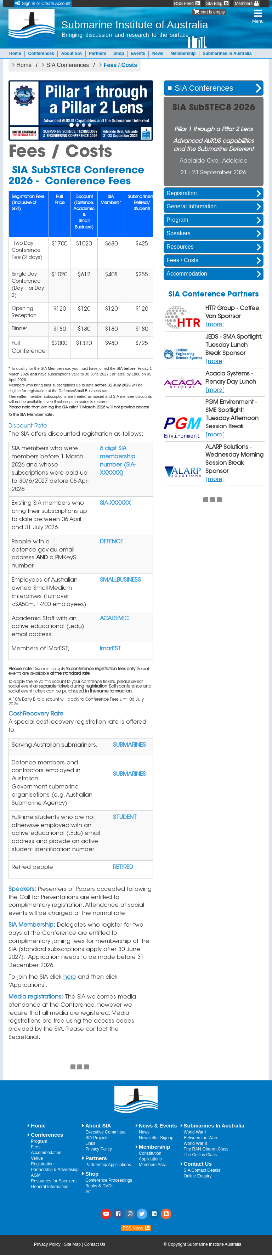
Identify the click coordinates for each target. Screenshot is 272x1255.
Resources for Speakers (53, 1180)
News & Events (156, 1126)
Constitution (150, 1153)
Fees (35, 1146)
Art (88, 1191)
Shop (118, 53)
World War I (195, 1132)
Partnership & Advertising (55, 1169)
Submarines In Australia (212, 1126)
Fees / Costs (120, 65)
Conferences (41, 53)
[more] (215, 325)
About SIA (71, 53)
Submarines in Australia (227, 53)
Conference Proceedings (108, 1180)
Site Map (72, 1244)
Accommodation (46, 1152)
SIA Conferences (67, 65)
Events (138, 53)
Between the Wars (201, 1137)
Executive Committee (105, 1132)
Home (15, 53)
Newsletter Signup (156, 1137)
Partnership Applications (108, 1164)
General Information (49, 1186)
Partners (97, 53)
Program (39, 1141)
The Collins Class (200, 1154)
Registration (42, 1163)
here (69, 977)
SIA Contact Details (202, 1170)
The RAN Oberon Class (206, 1149)
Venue (37, 1158)
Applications (150, 1159)
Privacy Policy (98, 1149)
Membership (183, 53)
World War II (195, 1143)
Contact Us (196, 1164)
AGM (35, 1175)
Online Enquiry (198, 1176)
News (158, 53)
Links (90, 1143)
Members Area (152, 1164)
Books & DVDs (99, 1185)
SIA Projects (96, 1137)
